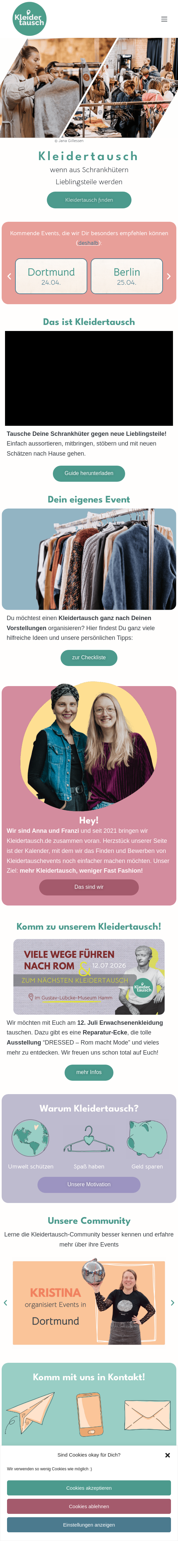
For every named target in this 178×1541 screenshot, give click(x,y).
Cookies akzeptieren (89, 1488)
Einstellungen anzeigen (89, 1525)
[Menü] (164, 19)
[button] (167, 1455)
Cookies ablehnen (89, 1506)
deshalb (88, 243)
